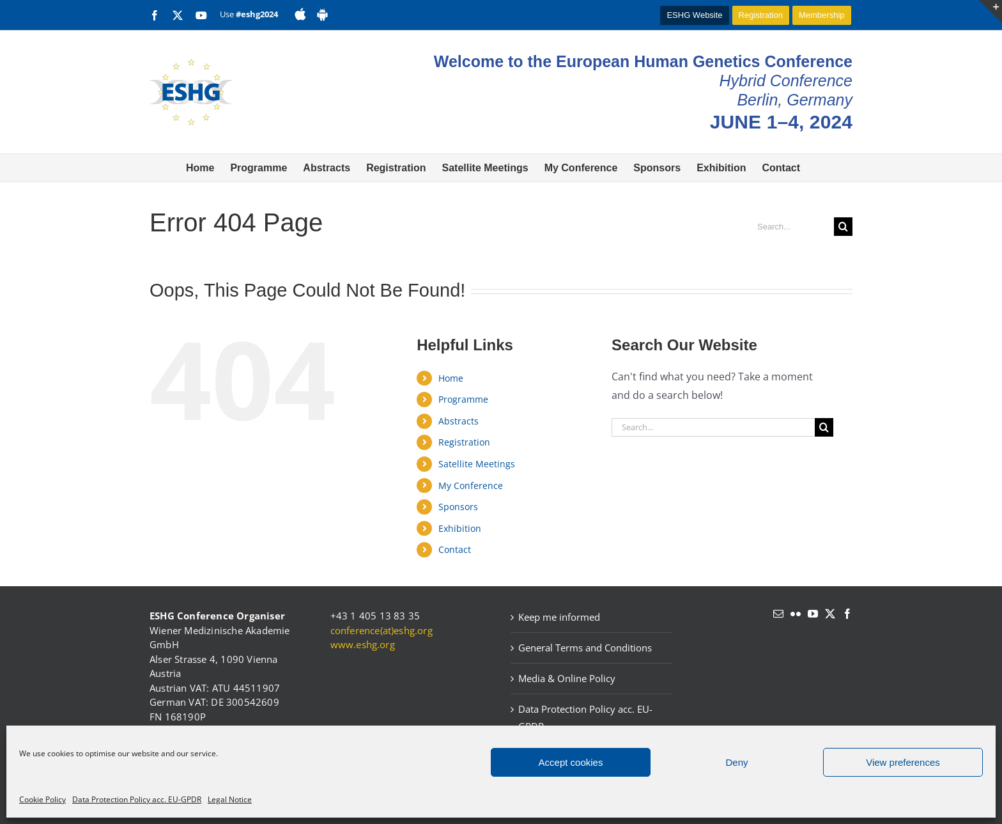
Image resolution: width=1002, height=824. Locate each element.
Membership (822, 15)
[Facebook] (847, 614)
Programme (463, 399)
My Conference (470, 485)
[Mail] (778, 614)
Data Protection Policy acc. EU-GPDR (136, 799)
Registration (761, 15)
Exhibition (459, 528)
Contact (454, 549)
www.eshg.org (362, 644)
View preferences (903, 762)
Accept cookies (571, 762)
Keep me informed (559, 616)
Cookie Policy (42, 799)
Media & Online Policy (566, 678)
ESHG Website (694, 15)
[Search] (843, 226)
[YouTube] (813, 614)
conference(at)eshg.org (381, 630)
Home (450, 378)
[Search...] (790, 226)
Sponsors (458, 507)
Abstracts (458, 421)
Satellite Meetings (476, 464)
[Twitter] (830, 614)
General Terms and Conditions (585, 647)
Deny (736, 762)
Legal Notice (230, 799)
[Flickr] (795, 614)
